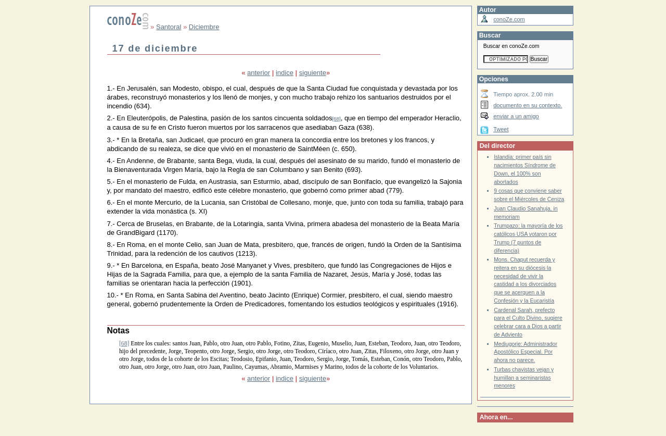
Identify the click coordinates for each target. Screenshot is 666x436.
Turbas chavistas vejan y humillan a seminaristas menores (524, 378)
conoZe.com (509, 19)
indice (284, 73)
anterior (258, 73)
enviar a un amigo (516, 116)
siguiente (312, 73)
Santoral (168, 27)
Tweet (500, 129)
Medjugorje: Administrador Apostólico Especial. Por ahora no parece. (525, 352)
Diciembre (204, 27)
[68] (336, 118)
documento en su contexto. (527, 105)
